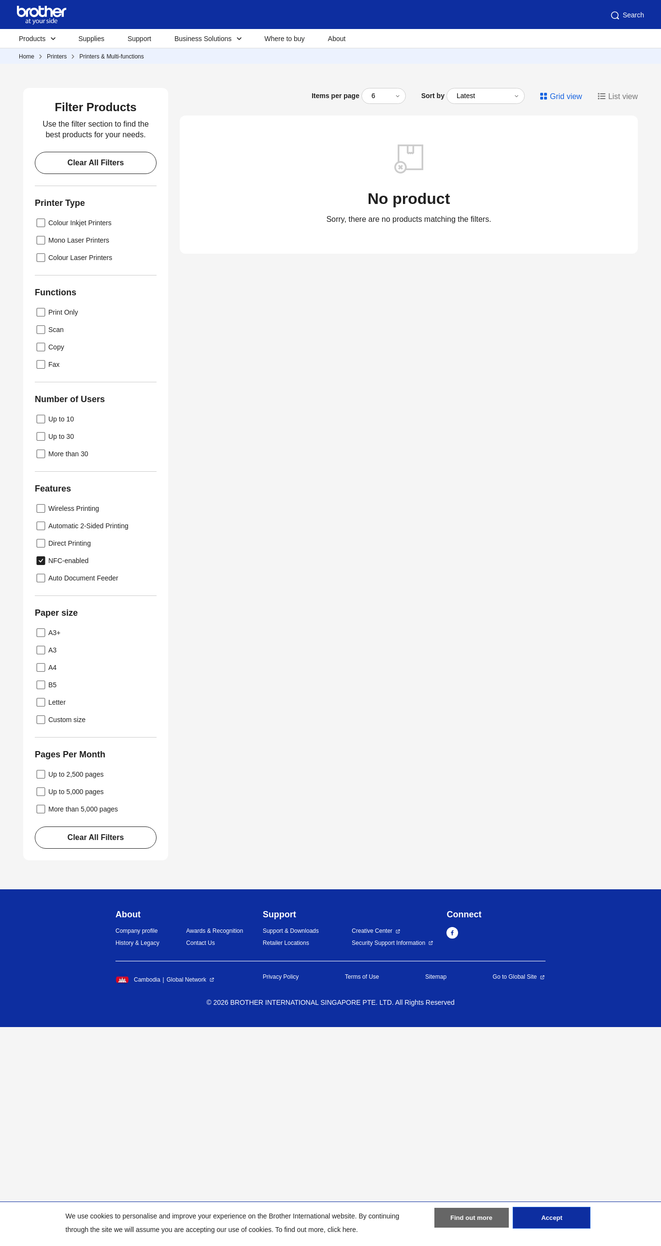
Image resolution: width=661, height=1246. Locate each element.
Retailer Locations (286, 1162)
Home (26, 56)
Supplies (91, 39)
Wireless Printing (67, 727)
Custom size (60, 938)
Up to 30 (54, 655)
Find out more (471, 1222)
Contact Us (200, 1162)
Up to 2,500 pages (69, 993)
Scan (49, 548)
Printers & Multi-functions (111, 56)
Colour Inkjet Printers (73, 442)
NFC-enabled (61, 779)
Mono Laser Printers (72, 459)
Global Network (186, 1199)
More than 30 (61, 673)
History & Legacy (137, 1162)
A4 (46, 886)
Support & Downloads (291, 1150)
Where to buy (284, 39)
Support (139, 39)
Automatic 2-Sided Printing (82, 745)
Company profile (136, 1150)
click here (342, 1229)
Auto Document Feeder (76, 797)
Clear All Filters (96, 381)
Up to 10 (54, 638)
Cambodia (137, 1199)
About (337, 39)
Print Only (56, 531)
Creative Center (372, 1150)
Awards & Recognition (214, 1150)
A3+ (47, 851)
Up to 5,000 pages (69, 1010)
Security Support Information (388, 1162)
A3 (46, 869)
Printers (57, 56)
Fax (47, 583)
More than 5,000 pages (76, 1028)
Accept (551, 1222)
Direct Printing (63, 762)
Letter (50, 921)
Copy (49, 566)
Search (626, 15)
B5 (46, 904)
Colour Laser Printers (73, 476)
